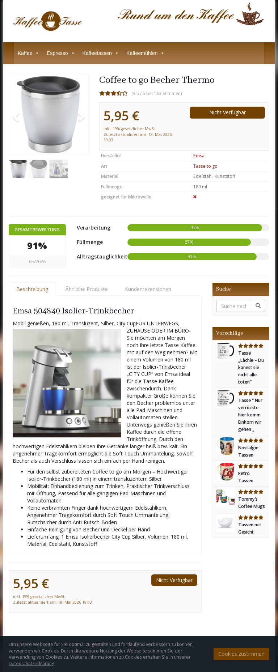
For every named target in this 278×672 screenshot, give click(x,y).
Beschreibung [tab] (32, 289)
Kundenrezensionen (148, 289)
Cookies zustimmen (241, 653)
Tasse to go (205, 166)
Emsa (199, 156)
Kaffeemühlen (145, 53)
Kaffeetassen (101, 53)
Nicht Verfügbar (227, 112)
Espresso (61, 53)
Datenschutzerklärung (31, 663)
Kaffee (28, 53)
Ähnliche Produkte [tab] (86, 289)
